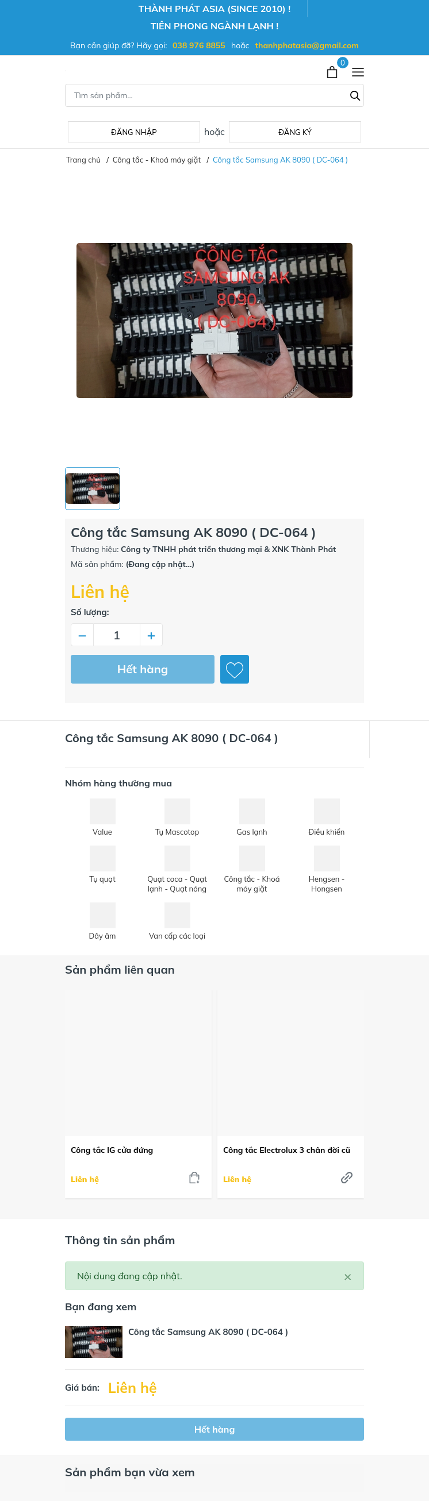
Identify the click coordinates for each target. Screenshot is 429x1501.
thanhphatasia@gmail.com (307, 45)
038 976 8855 (199, 45)
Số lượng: (90, 612)
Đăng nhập (133, 132)
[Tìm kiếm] (355, 94)
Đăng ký (294, 132)
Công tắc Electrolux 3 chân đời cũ (286, 1150)
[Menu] (358, 71)
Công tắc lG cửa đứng (112, 1150)
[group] (214, 320)
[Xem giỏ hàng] (333, 70)
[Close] (347, 1276)
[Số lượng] (117, 634)
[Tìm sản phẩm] (214, 95)
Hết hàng (142, 669)
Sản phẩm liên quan (120, 969)
